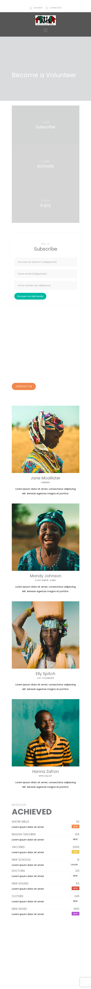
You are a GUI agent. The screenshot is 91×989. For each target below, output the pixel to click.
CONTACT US (24, 386)
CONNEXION (56, 7)
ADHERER (37, 7)
